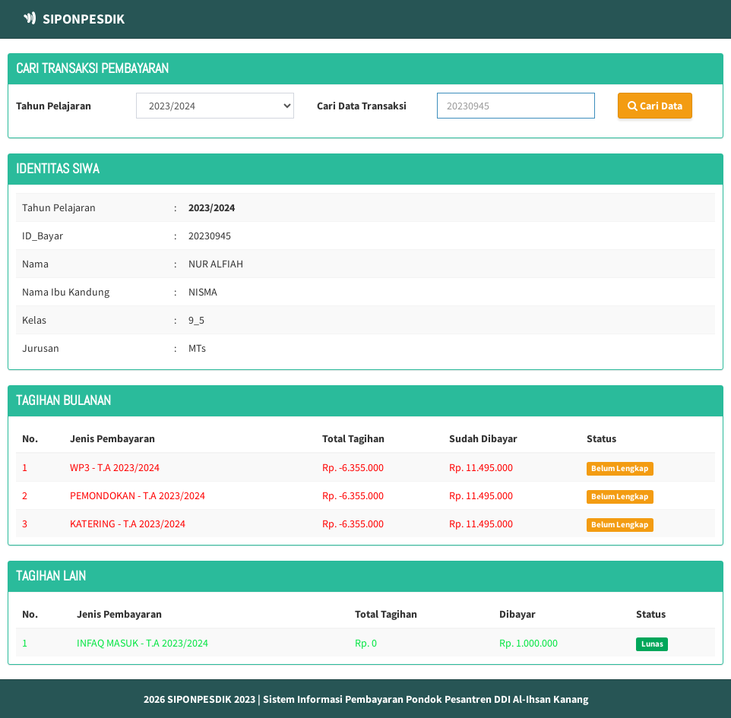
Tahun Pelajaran (53, 105)
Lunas (652, 644)
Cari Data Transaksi (362, 105)
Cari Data (655, 105)
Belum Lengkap (619, 468)
